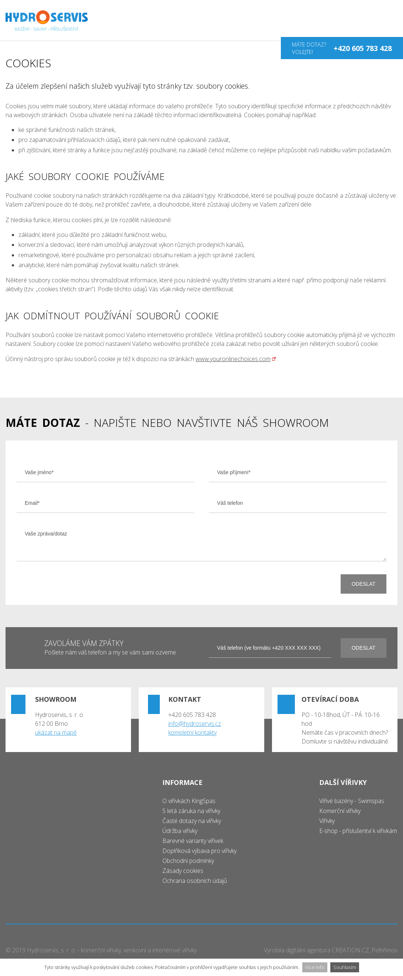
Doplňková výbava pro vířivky (199, 851)
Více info (314, 967)
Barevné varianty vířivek (192, 841)
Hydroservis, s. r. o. (51, 950)
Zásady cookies (182, 871)
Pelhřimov (384, 950)
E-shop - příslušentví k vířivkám (358, 831)
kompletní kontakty (192, 732)
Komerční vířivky (340, 811)
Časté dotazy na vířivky (191, 821)
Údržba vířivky (179, 831)
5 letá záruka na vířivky (191, 811)
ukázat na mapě (56, 732)
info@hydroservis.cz (194, 724)
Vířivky (327, 821)
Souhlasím (344, 967)
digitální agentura (308, 950)
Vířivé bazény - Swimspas (351, 801)
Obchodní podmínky (188, 861)
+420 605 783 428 (363, 48)
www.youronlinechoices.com (233, 359)
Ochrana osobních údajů (194, 881)
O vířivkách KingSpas (189, 801)
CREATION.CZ (350, 950)
